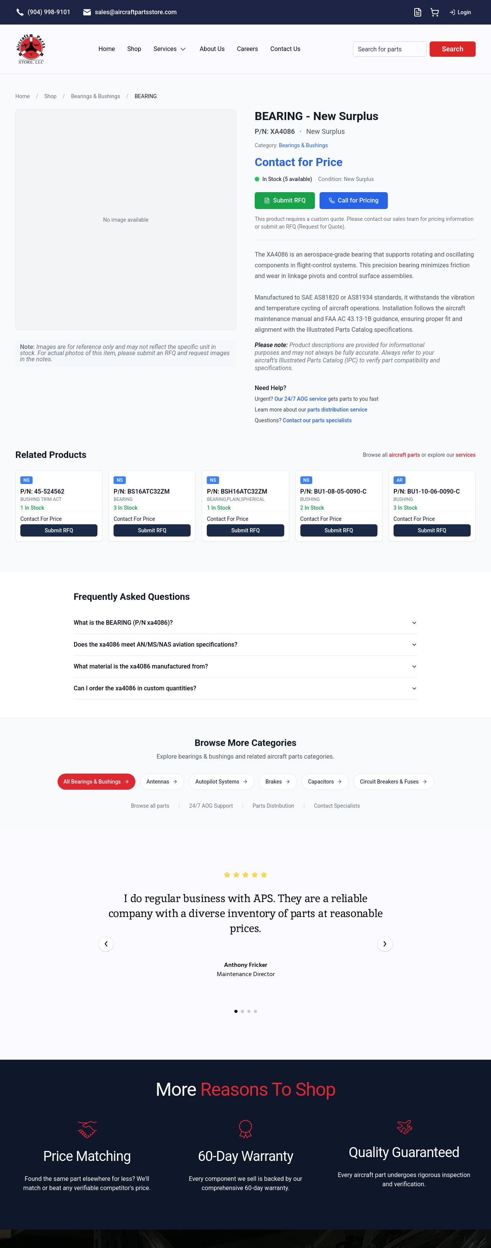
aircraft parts (404, 455)
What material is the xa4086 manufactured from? (245, 666)
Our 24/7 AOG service (300, 399)
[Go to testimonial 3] (248, 1010)
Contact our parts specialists (317, 420)
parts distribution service (337, 410)
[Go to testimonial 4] (255, 1010)
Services (170, 49)
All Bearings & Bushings (245, 781)
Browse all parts (150, 805)
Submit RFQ (285, 200)
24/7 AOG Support (211, 805)
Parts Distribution (273, 805)
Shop (134, 49)
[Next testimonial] (385, 943)
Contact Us (285, 49)
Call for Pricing (354, 200)
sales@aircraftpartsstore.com (135, 12)
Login (460, 12)
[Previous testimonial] (106, 943)
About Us (212, 49)
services (466, 455)
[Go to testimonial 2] (242, 1010)
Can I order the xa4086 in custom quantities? (245, 688)
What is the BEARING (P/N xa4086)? (245, 622)
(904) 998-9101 (49, 12)
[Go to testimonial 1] (235, 1010)
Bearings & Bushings (95, 96)
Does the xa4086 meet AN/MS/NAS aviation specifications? (245, 644)
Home (107, 49)
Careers (247, 49)
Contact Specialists (337, 805)
